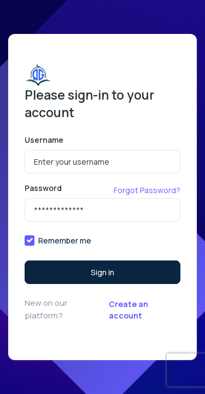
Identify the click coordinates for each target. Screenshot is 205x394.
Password (43, 188)
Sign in (102, 272)
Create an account (128, 310)
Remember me (64, 240)
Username (44, 140)
